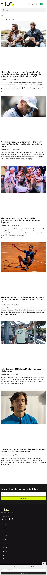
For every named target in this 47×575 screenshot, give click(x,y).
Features (5, 528)
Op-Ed (4, 540)
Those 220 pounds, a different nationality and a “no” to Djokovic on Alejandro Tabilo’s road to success (22, 299)
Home (4, 524)
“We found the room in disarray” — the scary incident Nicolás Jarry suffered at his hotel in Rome (21, 143)
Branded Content (7, 544)
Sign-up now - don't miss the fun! (23, 567)
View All (5, 548)
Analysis (5, 536)
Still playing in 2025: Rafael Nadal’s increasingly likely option (22, 369)
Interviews (5, 532)
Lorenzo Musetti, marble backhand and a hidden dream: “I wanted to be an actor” (23, 450)
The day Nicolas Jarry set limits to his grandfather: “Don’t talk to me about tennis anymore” (20, 220)
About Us (5, 552)
